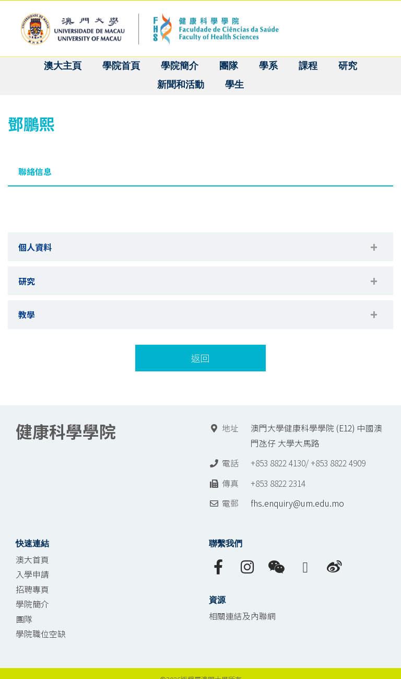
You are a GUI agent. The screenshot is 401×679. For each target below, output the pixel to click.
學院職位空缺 (41, 634)
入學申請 (32, 574)
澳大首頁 (32, 560)
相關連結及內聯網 (242, 616)
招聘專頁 (32, 589)
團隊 (24, 619)
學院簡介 (32, 604)
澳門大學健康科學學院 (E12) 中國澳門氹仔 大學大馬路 (316, 435)
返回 (200, 358)
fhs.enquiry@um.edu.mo (297, 503)
